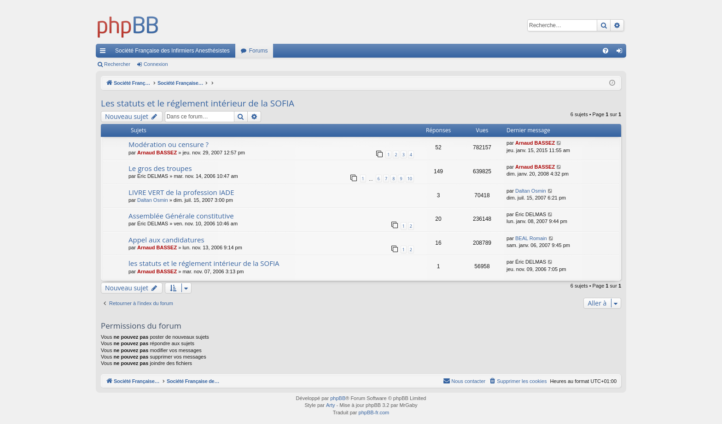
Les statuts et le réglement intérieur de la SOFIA (197, 103)
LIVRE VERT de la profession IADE (181, 192)
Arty (330, 405)
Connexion (156, 64)
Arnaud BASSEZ (157, 152)
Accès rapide (104, 52)
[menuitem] (605, 51)
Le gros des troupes (160, 168)
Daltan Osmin (152, 200)
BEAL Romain (531, 238)
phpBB (337, 398)
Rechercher (117, 64)
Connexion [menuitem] (621, 52)
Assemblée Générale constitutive (181, 215)
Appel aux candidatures (166, 239)
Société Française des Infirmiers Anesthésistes (172, 50)
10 (410, 179)
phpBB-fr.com (374, 412)
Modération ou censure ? (168, 144)
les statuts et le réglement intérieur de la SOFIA (203, 263)
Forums (258, 50)
